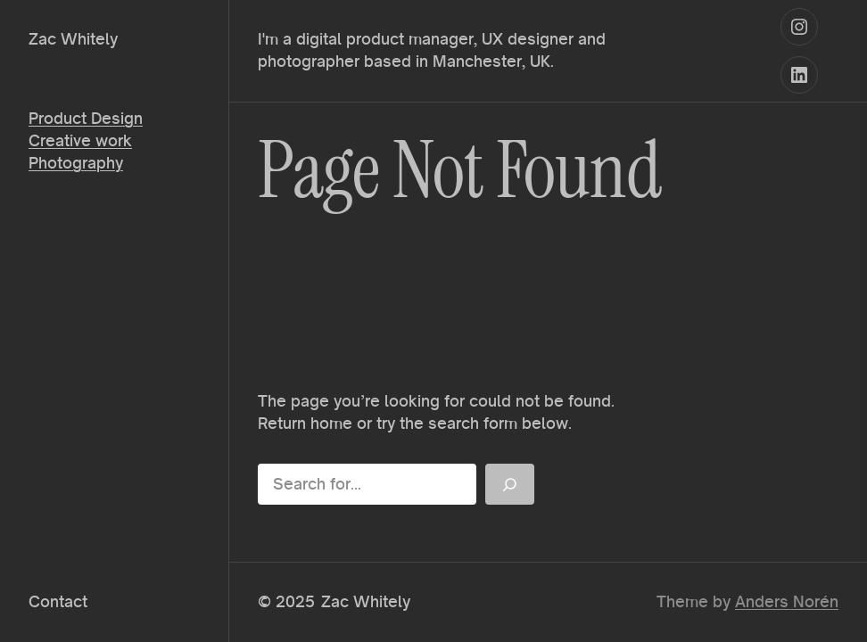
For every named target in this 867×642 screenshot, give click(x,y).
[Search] (509, 484)
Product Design (86, 118)
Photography (76, 162)
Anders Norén (786, 601)
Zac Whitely (73, 38)
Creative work (80, 140)
